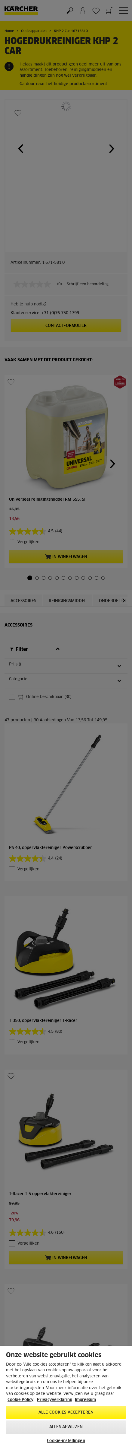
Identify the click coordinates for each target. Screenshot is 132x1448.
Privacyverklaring (54, 1400)
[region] (66, 1397)
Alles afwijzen (66, 1427)
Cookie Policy (20, 1400)
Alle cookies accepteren (66, 1413)
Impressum (85, 1400)
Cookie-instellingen (66, 1441)
